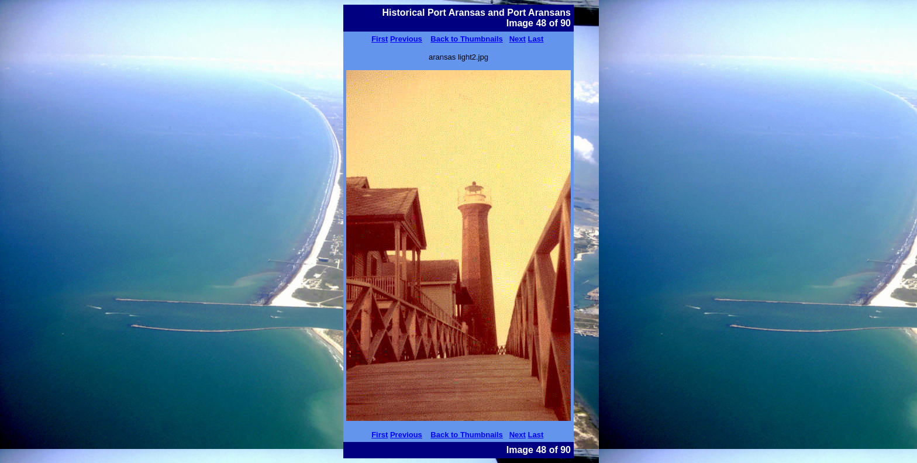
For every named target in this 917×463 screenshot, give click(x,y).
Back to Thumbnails (466, 38)
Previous (406, 38)
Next (517, 38)
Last (536, 38)
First (379, 38)
